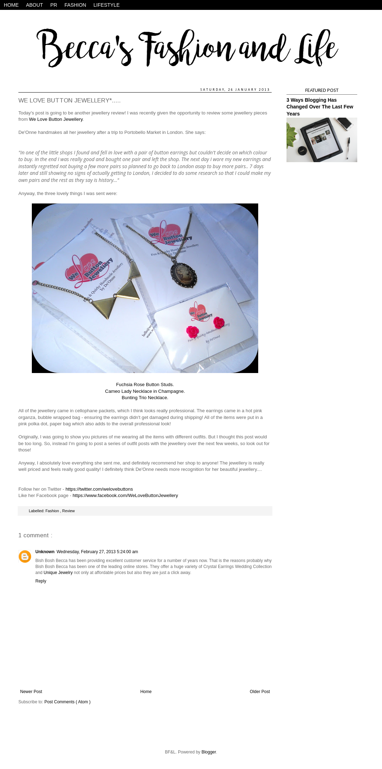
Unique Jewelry (58, 572)
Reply (40, 581)
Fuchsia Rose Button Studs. (145, 384)
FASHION (75, 5)
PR (53, 5)
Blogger (209, 752)
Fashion (52, 511)
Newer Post (31, 691)
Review (68, 511)
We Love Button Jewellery (55, 119)
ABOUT (34, 5)
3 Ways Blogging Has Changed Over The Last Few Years (319, 107)
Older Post (260, 691)
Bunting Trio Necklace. (145, 397)
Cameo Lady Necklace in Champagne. (145, 391)
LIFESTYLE (106, 5)
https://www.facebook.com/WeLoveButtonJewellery (125, 495)
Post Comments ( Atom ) (67, 701)
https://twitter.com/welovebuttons (99, 489)
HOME (11, 5)
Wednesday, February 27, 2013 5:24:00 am (97, 551)
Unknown (44, 551)
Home (146, 691)
